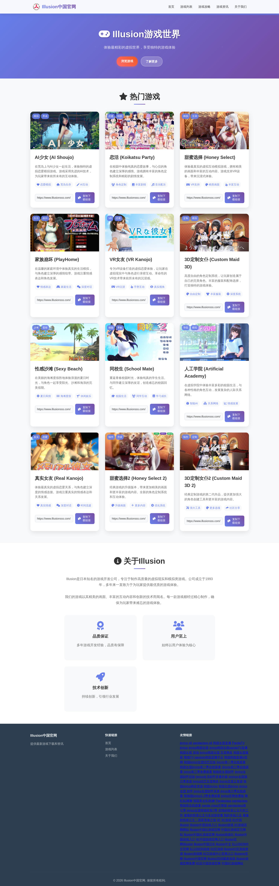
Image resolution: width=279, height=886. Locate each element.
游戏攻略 (204, 6)
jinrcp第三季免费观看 (198, 771)
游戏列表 (186, 6)
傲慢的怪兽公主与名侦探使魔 (203, 815)
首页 (171, 6)
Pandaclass (223, 800)
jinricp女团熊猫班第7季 (202, 810)
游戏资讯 (222, 6)
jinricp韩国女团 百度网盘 (216, 752)
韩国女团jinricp (228, 786)
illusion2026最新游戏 (221, 858)
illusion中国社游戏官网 (205, 829)
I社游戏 (226, 820)
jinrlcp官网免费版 (232, 796)
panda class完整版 (214, 805)
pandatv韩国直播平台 (209, 757)
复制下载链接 (84, 197)
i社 (219, 820)
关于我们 (241, 6)
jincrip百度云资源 (231, 781)
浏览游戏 (127, 61)
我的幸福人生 (233, 815)
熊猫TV (189, 757)
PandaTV (238, 743)
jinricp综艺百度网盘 (206, 781)
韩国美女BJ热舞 (204, 800)
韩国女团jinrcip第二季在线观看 (200, 767)
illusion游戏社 (225, 834)
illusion (184, 825)
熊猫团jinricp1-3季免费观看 (202, 796)
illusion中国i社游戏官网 (199, 834)
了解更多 (152, 61)
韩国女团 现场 (189, 752)
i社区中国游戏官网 (208, 863)
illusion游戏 (225, 825)
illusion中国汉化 (204, 844)
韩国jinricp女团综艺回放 (200, 762)
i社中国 (237, 820)
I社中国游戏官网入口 (210, 839)
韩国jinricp (211, 786)
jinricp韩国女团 (199, 747)
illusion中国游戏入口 (203, 825)
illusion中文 (223, 844)
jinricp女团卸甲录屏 (207, 791)
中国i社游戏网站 (232, 863)
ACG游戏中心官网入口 (218, 853)
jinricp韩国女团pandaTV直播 (228, 747)
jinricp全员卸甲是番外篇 (212, 776)
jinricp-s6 (186, 743)
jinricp (184, 747)
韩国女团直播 (222, 743)
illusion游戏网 (193, 853)
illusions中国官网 (195, 858)
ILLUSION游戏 (200, 849)
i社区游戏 (216, 849)
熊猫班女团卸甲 (223, 771)
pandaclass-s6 (202, 743)
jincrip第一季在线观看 (231, 762)
